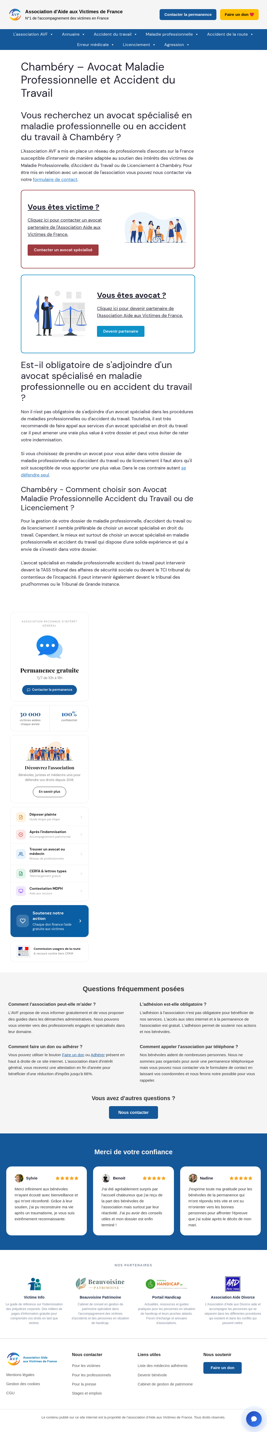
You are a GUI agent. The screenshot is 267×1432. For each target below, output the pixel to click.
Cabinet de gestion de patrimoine (165, 1384)
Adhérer (98, 1055)
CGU (10, 1393)
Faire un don (239, 14)
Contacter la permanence (187, 14)
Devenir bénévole (152, 1375)
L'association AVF (33, 34)
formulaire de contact (55, 179)
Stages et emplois (87, 1393)
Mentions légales (20, 1375)
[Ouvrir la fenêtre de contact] (254, 1419)
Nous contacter (133, 1112)
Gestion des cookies (23, 1384)
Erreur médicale (96, 45)
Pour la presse (84, 1384)
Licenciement (139, 45)
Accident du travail (115, 34)
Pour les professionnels (91, 1375)
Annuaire (73, 34)
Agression (177, 45)
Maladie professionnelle (172, 34)
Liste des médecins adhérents (162, 1366)
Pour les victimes (86, 1366)
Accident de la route (230, 34)
